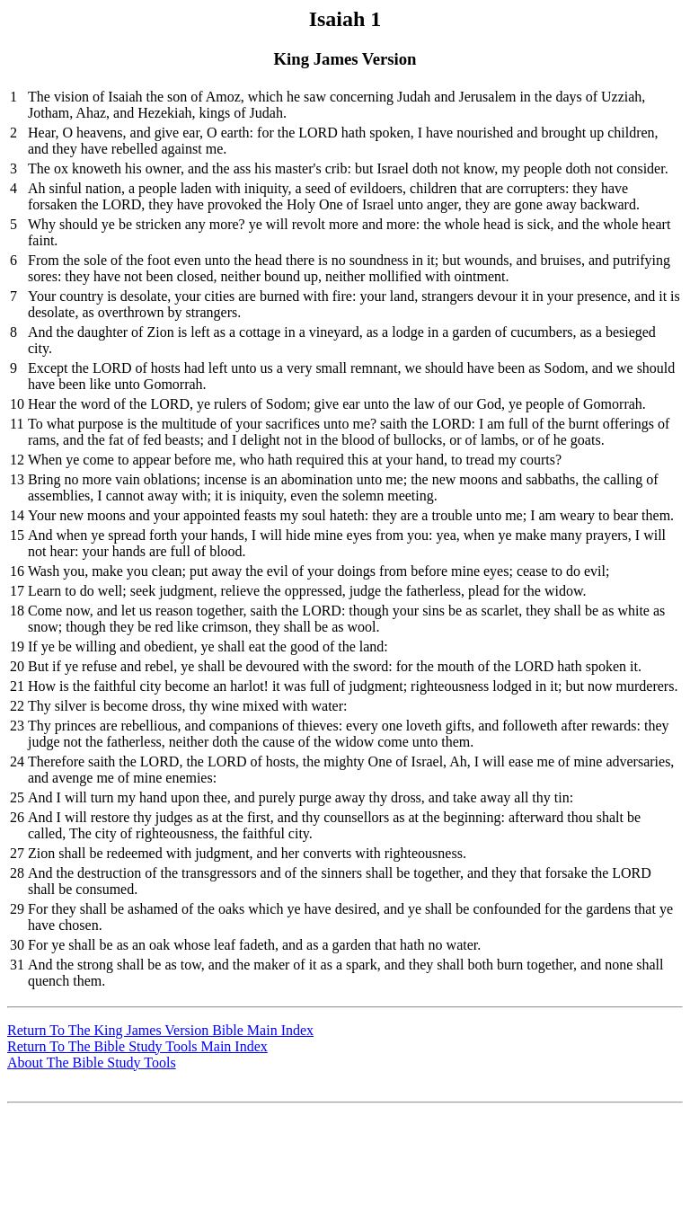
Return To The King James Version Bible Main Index (160, 1030)
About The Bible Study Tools (91, 1062)
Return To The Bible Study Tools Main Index (137, 1046)
